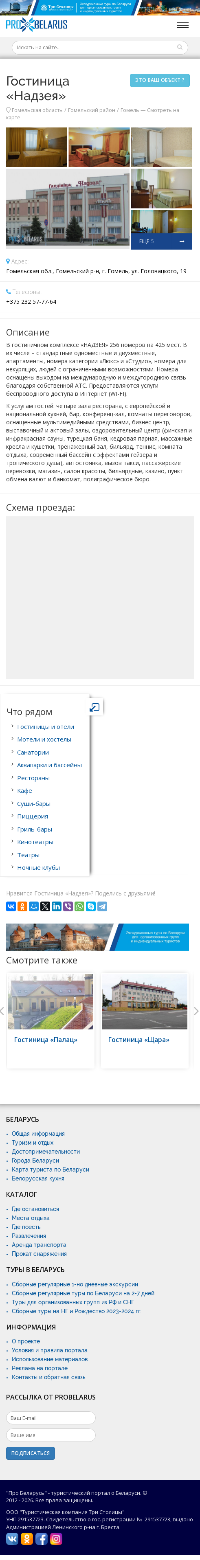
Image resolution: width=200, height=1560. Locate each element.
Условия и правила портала (50, 1350)
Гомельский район (91, 110)
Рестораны (33, 778)
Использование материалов (50, 1359)
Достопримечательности (46, 1151)
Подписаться (30, 1453)
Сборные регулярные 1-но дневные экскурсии (75, 1284)
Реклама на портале (40, 1368)
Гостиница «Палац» (45, 1040)
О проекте (26, 1341)
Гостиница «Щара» (138, 1040)
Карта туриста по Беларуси (50, 1169)
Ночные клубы (38, 867)
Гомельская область (37, 110)
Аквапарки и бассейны (49, 765)
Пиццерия (32, 816)
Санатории (33, 752)
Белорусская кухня (38, 1178)
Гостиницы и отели (45, 726)
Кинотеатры (35, 842)
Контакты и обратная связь (49, 1377)
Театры (28, 855)
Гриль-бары (34, 829)
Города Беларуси (35, 1160)
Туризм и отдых (32, 1142)
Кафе (24, 790)
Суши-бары (34, 803)
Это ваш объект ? (160, 80)
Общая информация (38, 1133)
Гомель (130, 110)
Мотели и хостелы (44, 739)
